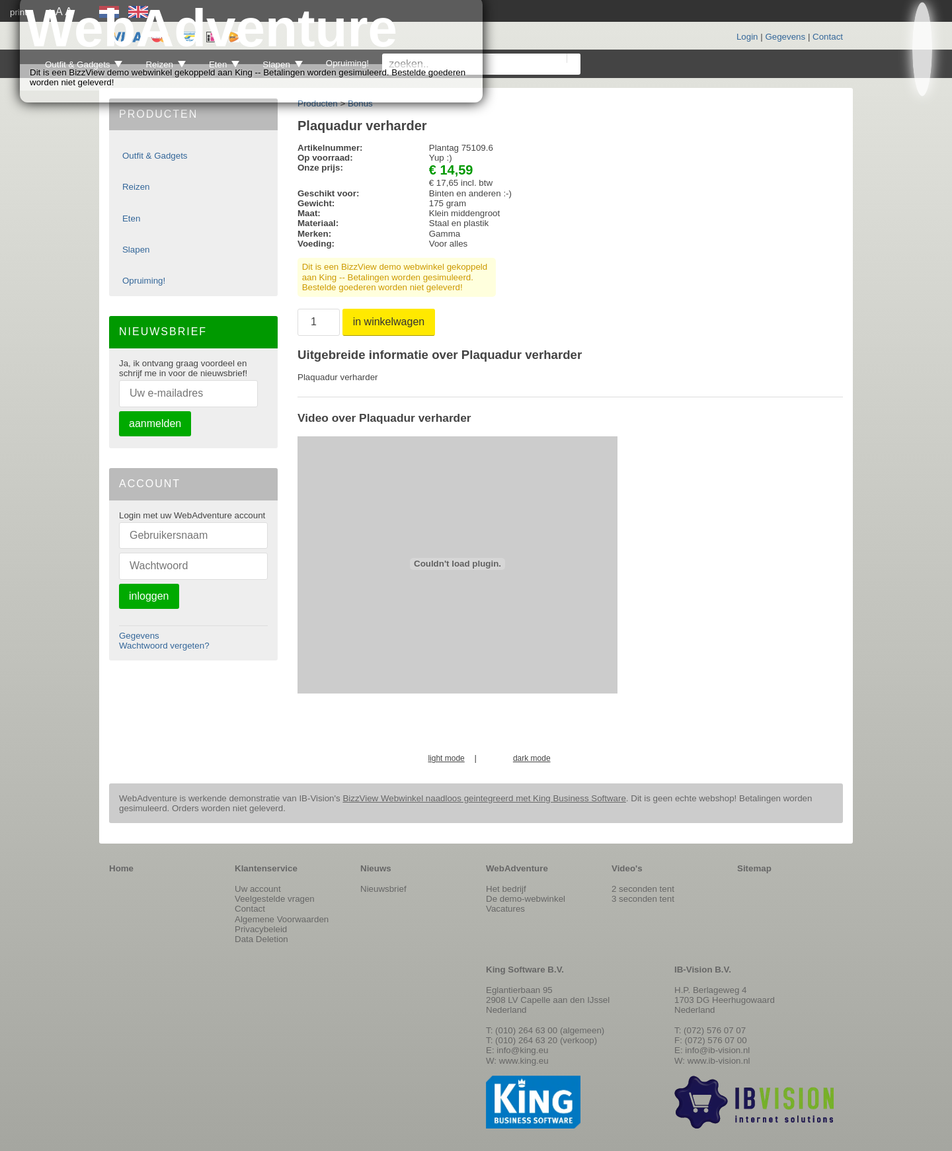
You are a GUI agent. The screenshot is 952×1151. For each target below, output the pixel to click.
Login (747, 37)
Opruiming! (143, 281)
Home (121, 868)
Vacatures (505, 909)
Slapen (136, 250)
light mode (446, 758)
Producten (318, 103)
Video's (627, 868)
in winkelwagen (389, 321)
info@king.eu (522, 1050)
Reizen (136, 187)
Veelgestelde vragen (275, 899)
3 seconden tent (643, 899)
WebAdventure (517, 868)
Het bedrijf (506, 889)
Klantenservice (266, 868)
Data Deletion (261, 939)
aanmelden (155, 423)
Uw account (258, 889)
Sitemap (754, 868)
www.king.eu (524, 1061)
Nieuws (375, 868)
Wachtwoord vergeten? (164, 646)
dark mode (532, 758)
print (18, 12)
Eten (131, 218)
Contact (828, 37)
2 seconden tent (643, 889)
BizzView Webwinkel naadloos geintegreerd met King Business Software (483, 798)
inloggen (149, 596)
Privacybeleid (261, 929)
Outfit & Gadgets (155, 156)
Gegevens (785, 37)
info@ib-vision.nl (717, 1050)
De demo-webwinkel (525, 899)
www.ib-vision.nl (719, 1061)
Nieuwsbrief (383, 889)
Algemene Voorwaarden (282, 919)
